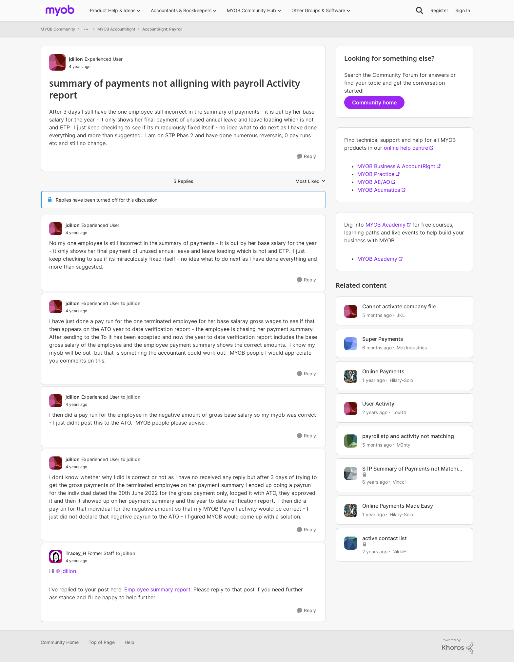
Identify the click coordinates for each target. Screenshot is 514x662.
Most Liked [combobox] (310, 181)
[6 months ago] (377, 347)
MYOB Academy (385, 224)
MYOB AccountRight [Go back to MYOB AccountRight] (116, 29)
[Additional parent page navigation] (86, 29)
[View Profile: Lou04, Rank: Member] (350, 408)
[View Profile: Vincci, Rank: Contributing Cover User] (350, 473)
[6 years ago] (375, 481)
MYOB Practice (375, 174)
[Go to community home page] (59, 10)
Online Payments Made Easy (397, 505)
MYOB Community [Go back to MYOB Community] (58, 29)
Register (439, 10)
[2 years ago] (374, 412)
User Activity (378, 403)
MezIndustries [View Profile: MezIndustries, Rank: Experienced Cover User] (412, 347)
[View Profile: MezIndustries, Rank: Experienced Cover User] (350, 343)
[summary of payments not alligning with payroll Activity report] (92, 233)
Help (129, 642)
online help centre (406, 147)
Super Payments (382, 339)
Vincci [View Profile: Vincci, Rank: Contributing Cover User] (399, 482)
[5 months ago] (377, 315)
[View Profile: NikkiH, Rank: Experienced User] (350, 543)
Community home (374, 102)
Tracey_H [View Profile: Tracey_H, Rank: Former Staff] (76, 553)
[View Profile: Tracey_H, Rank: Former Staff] (55, 556)
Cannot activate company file (399, 306)
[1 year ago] (373, 379)
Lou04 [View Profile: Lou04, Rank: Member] (399, 412)
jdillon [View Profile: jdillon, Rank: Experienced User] (76, 59)
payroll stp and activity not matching (408, 436)
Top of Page (102, 642)
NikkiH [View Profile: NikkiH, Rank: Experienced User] (399, 551)
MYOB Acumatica (378, 190)
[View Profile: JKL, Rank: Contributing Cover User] (350, 311)
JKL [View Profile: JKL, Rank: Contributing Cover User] (401, 315)
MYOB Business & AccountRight (396, 166)
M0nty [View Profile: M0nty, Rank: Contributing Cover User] (403, 445)
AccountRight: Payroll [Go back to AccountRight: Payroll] (162, 29)
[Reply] (306, 156)
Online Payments (383, 371)
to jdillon (131, 303)
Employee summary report (157, 589)
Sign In (462, 10)
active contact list (384, 538)
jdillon (68, 571)
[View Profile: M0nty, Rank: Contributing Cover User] (350, 441)
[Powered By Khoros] (457, 646)
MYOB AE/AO (373, 182)
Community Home (60, 642)
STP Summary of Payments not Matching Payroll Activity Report (413, 468)
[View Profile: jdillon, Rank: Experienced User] (57, 62)
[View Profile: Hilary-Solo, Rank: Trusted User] (350, 376)
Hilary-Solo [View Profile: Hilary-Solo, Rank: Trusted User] (401, 380)
